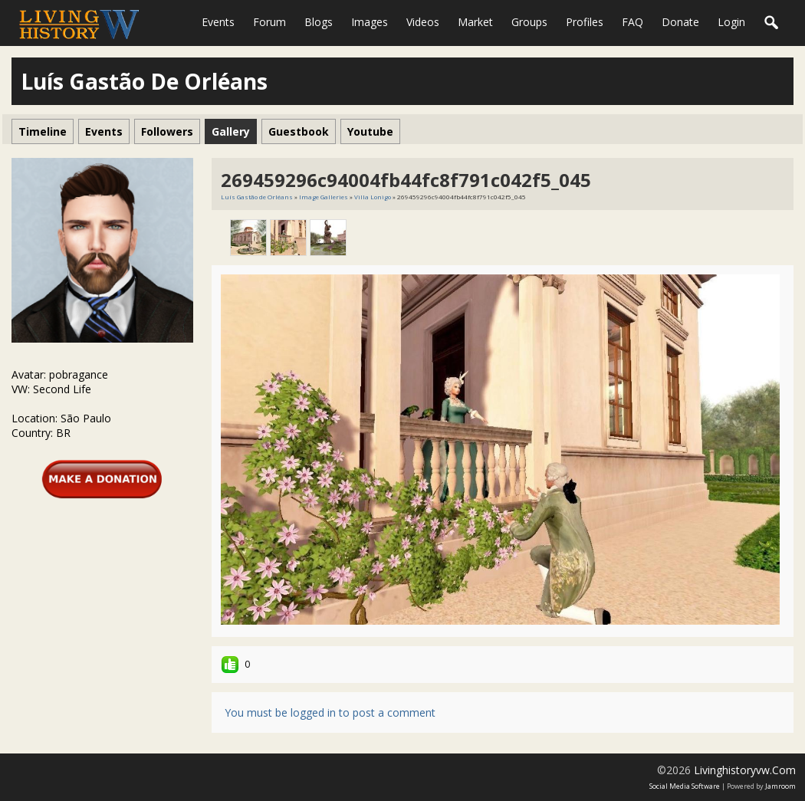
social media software (684, 786)
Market (475, 22)
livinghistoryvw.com (745, 770)
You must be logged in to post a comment (330, 712)
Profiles (584, 22)
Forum (269, 22)
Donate (680, 22)
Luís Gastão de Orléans (257, 196)
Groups (529, 22)
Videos (422, 22)
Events (218, 22)
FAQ (632, 22)
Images (369, 22)
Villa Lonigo (372, 196)
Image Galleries (323, 196)
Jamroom (780, 786)
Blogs (318, 22)
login (731, 22)
